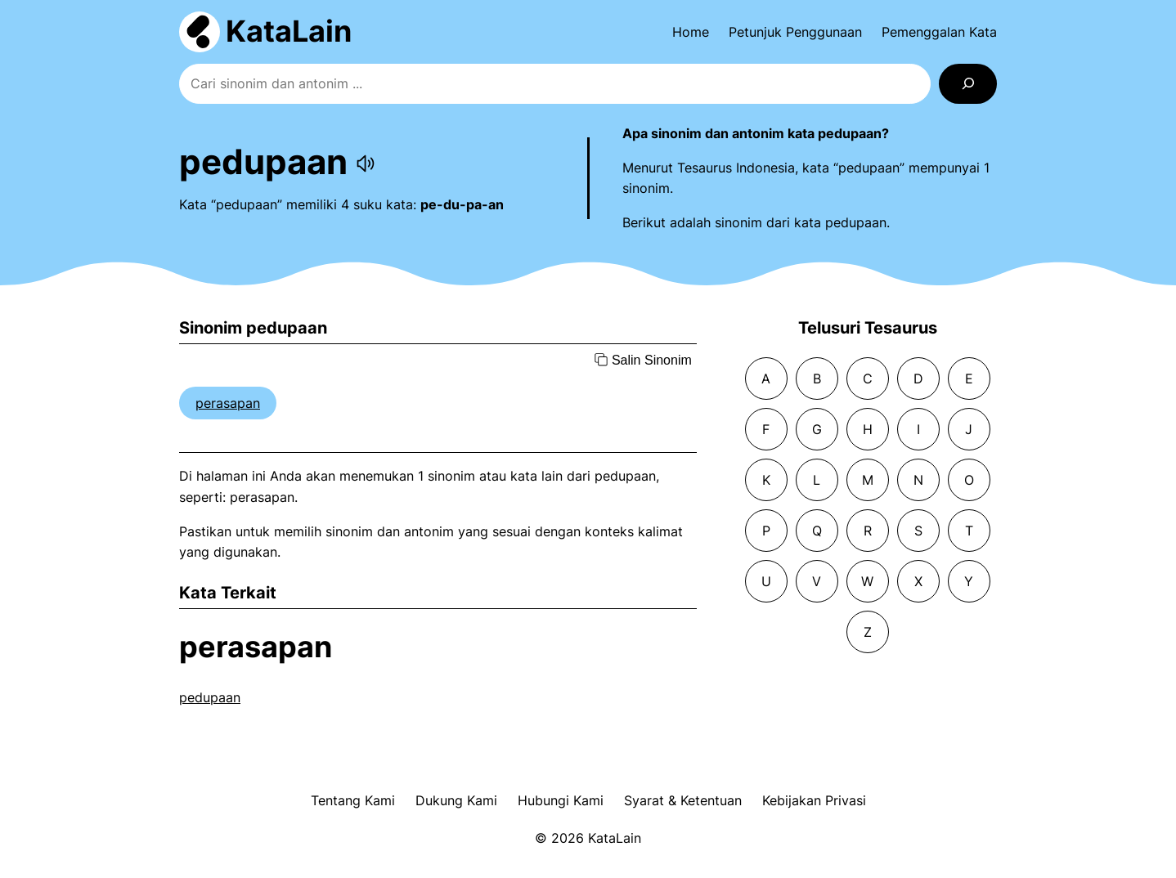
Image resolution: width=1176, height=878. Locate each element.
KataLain (289, 31)
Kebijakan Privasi (814, 800)
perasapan (227, 403)
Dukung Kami (456, 800)
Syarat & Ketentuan (683, 800)
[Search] (968, 84)
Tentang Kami (353, 800)
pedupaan (209, 697)
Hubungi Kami (561, 800)
